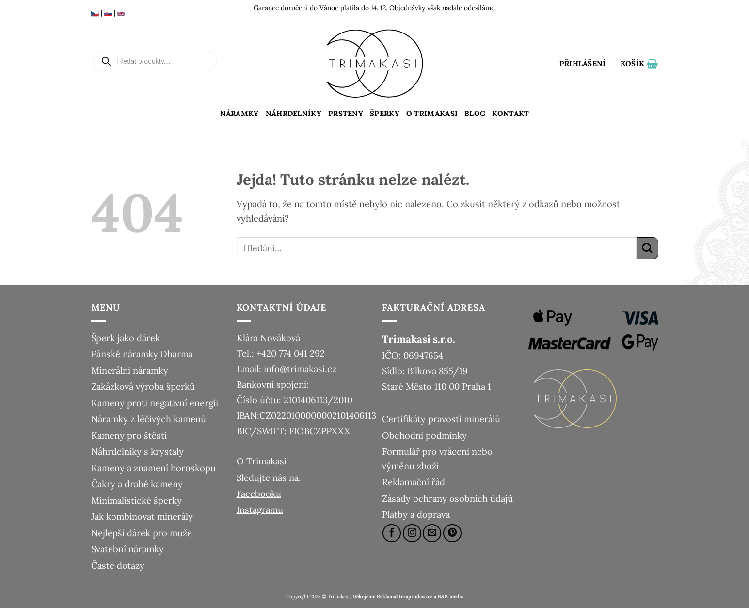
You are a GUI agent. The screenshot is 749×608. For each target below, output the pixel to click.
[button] (582, 63)
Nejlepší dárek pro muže (141, 533)
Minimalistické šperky (136, 500)
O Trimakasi (432, 113)
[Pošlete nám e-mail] (432, 533)
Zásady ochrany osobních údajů (447, 498)
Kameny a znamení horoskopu (153, 468)
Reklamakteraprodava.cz (404, 596)
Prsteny (345, 113)
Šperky (384, 113)
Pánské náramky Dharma (142, 354)
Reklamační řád (413, 482)
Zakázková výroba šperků (143, 386)
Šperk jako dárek (125, 338)
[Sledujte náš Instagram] (412, 533)
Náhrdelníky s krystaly (137, 451)
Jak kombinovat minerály (142, 516)
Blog (474, 113)
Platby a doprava (416, 514)
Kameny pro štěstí (129, 435)
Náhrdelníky (293, 113)
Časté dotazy (117, 565)
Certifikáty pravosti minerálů (441, 419)
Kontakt (510, 113)
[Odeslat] (647, 248)
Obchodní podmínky (424, 435)
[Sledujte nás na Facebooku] (391, 533)
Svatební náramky (127, 549)
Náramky (239, 113)
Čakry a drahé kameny (137, 484)
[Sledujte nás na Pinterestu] (452, 533)
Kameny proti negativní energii (154, 403)
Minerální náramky (129, 370)
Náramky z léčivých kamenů (148, 419)
